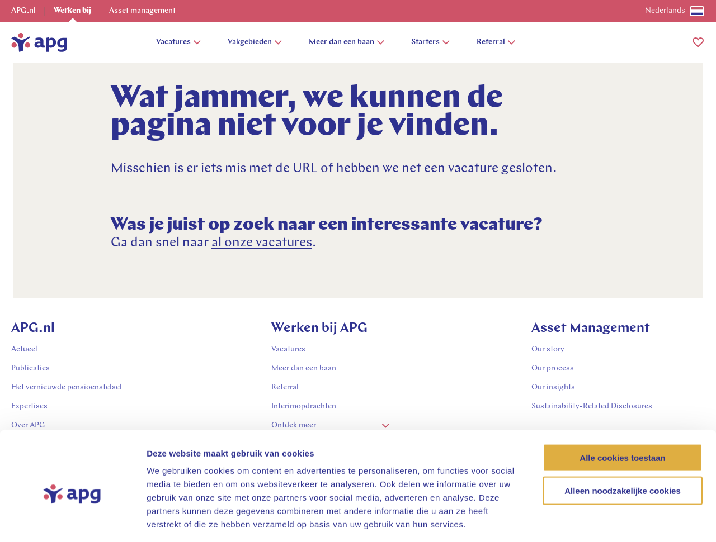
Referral (496, 42)
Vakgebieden (255, 42)
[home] (39, 42)
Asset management (142, 11)
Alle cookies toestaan (622, 408)
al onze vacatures (261, 243)
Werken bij (72, 11)
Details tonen (604, 520)
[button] (698, 42)
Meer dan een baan (346, 42)
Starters (430, 42)
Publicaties (30, 368)
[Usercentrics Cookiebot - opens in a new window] (72, 520)
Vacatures (178, 42)
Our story (547, 349)
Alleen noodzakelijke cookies (622, 441)
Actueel (24, 349)
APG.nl (23, 11)
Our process (552, 368)
